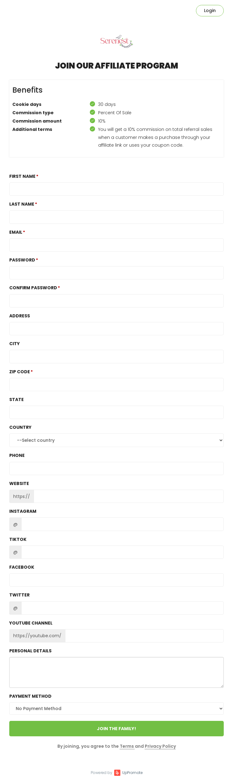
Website (19, 483)
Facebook (21, 567)
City (14, 344)
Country (20, 427)
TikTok (18, 539)
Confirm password (33, 288)
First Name (22, 176)
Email (15, 232)
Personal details (30, 651)
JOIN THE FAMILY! (116, 729)
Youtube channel (30, 623)
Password (22, 260)
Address (19, 316)
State (16, 399)
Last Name (21, 204)
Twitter (19, 595)
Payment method (30, 696)
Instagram (22, 511)
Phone (17, 455)
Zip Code (19, 372)
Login (210, 10)
